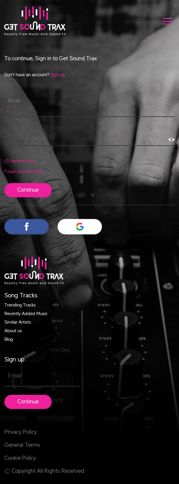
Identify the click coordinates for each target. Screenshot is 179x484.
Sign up (57, 75)
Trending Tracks (20, 305)
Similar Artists (17, 322)
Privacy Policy (20, 432)
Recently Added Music (26, 314)
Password (20, 135)
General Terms (22, 445)
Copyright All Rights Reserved (44, 471)
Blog (8, 339)
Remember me (23, 161)
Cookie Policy (20, 458)
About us (13, 331)
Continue (28, 190)
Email (14, 100)
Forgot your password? (24, 172)
